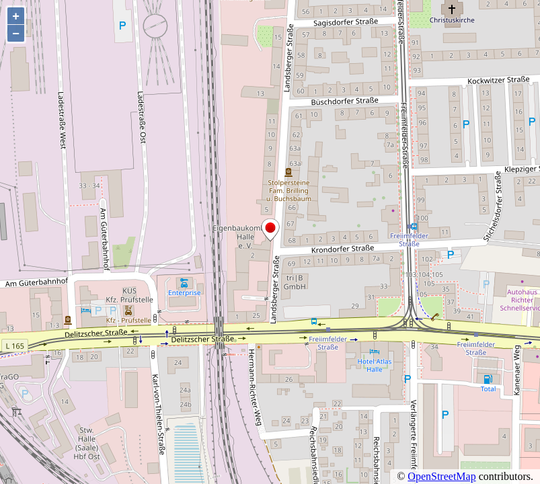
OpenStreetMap (441, 476)
